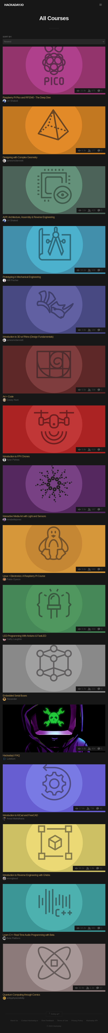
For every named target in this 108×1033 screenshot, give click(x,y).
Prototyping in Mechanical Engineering (22, 277)
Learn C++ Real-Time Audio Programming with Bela (28, 934)
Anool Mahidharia (13, 818)
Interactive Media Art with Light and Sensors (24, 516)
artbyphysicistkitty (13, 998)
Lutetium (9, 759)
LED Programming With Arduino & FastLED (24, 635)
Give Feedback (47, 1020)
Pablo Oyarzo (11, 579)
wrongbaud (10, 878)
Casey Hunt (11, 400)
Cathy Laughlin (12, 639)
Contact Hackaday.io (29, 1020)
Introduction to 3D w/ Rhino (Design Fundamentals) (28, 336)
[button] (100, 5)
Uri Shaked (10, 101)
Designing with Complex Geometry (20, 157)
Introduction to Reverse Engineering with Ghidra (26, 875)
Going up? (53, 1014)
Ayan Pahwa (11, 460)
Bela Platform (11, 938)
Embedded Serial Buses (15, 695)
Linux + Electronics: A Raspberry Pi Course (24, 576)
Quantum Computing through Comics (21, 994)
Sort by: (7, 37)
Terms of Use (62, 1020)
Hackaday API (92, 1020)
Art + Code (8, 396)
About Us (14, 1020)
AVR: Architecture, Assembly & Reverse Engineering (29, 217)
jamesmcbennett (13, 160)
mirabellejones (12, 519)
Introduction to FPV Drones (16, 456)
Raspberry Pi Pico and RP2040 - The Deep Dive (27, 97)
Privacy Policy (77, 1020)
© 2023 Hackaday (54, 1026)
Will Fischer (10, 280)
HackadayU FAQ (11, 755)
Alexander (10, 699)
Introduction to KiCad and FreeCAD (20, 815)
